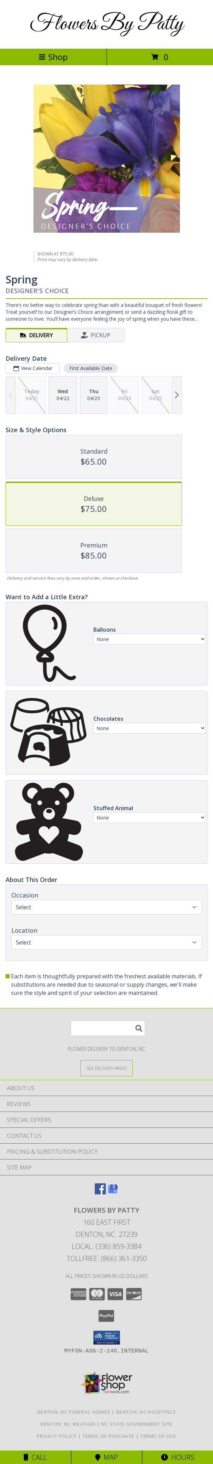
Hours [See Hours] (177, 1457)
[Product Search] (108, 1028)
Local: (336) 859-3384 (106, 1246)
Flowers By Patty (106, 24)
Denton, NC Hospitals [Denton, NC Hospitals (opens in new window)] (146, 1412)
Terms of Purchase (108, 1436)
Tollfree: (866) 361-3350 (107, 1258)
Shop (53, 56)
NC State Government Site (136, 1424)
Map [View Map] (106, 1457)
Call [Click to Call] (35, 1457)
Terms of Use (158, 1436)
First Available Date (90, 368)
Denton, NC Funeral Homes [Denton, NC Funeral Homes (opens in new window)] (73, 1412)
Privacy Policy (57, 1436)
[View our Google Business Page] (112, 1192)
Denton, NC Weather (68, 1424)
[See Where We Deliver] (106, 1068)
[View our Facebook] (100, 1192)
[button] (106, 1338)
